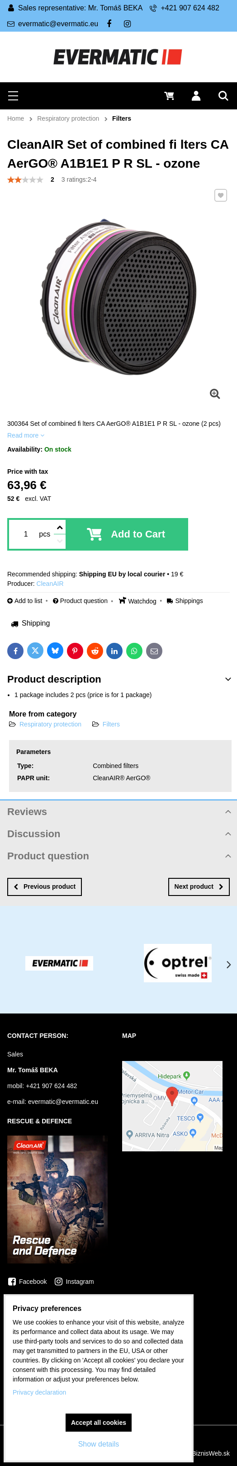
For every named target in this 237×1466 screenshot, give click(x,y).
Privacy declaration (39, 1392)
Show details (98, 1444)
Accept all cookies (98, 1422)
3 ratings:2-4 (79, 179)
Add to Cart (138, 534)
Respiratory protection (50, 724)
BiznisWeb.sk (211, 1453)
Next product (199, 886)
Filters (111, 724)
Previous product (45, 886)
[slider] (25, 180)
